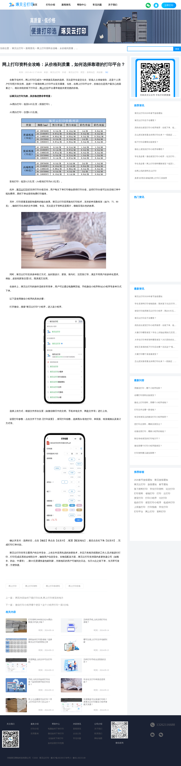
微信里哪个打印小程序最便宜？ (148, 446)
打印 (159, 493)
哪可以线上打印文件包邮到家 (95, 640)
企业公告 (77, 733)
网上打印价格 (74, 586)
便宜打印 (138, 498)
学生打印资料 (156, 489)
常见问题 (97, 5)
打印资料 (138, 493)
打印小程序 (151, 498)
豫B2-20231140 (79, 758)
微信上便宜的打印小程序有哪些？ (149, 149)
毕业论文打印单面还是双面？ (94, 680)
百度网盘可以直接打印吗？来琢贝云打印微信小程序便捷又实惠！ (95, 701)
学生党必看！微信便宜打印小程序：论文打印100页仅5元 (156, 156)
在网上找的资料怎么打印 (145, 171)
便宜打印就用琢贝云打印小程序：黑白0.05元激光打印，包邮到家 (156, 311)
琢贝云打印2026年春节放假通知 (148, 113)
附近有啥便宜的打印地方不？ (147, 439)
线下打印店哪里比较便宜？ (146, 142)
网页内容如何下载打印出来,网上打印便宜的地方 (39, 598)
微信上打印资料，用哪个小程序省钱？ (151, 402)
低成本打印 (169, 502)
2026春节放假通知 (143, 480)
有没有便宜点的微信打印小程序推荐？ (151, 417)
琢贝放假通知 (161, 480)
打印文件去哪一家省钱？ (145, 410)
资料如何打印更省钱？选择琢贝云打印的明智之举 (40, 640)
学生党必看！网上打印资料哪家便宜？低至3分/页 (156, 164)
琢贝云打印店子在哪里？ (145, 120)
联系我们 (98, 733)
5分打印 (163, 498)
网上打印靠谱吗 (53, 586)
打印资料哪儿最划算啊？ (145, 453)
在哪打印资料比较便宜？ (145, 395)
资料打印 (161, 511)
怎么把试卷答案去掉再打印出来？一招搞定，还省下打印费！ (156, 135)
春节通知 (163, 484)
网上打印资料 (31, 586)
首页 (35, 5)
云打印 (166, 493)
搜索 (177, 49)
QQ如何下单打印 (56, 738)
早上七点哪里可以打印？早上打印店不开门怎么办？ (40, 700)
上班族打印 (139, 507)
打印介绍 (50, 5)
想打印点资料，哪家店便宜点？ (148, 424)
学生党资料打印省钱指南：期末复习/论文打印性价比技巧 (156, 304)
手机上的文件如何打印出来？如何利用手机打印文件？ (39, 682)
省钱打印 (149, 493)
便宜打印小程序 (153, 502)
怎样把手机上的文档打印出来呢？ (95, 621)
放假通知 (152, 484)
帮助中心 (81, 5)
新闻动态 (91, 72)
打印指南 (152, 507)
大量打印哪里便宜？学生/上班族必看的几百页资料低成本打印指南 (156, 332)
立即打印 (168, 5)
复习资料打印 (141, 489)
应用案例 (35, 733)
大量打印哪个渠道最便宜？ (146, 354)
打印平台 (138, 511)
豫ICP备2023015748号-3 (61, 758)
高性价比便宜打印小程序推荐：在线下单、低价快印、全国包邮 (156, 128)
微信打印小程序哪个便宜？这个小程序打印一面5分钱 (41, 605)
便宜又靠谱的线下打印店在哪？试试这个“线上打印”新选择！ (156, 347)
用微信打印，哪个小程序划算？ (148, 388)
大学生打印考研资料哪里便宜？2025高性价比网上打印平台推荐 (156, 340)
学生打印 (163, 507)
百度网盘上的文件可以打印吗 (40, 660)
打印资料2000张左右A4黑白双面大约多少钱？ (40, 621)
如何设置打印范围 (56, 743)
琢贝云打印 (17, 48)
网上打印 (13, 586)
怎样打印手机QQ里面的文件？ (94, 660)
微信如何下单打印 (56, 733)
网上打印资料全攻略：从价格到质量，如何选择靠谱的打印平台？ (70, 48)
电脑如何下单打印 (56, 729)
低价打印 (138, 502)
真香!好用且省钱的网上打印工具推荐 (151, 178)
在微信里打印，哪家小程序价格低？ (150, 431)
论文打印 (170, 489)
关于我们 (112, 5)
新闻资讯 (66, 5)
